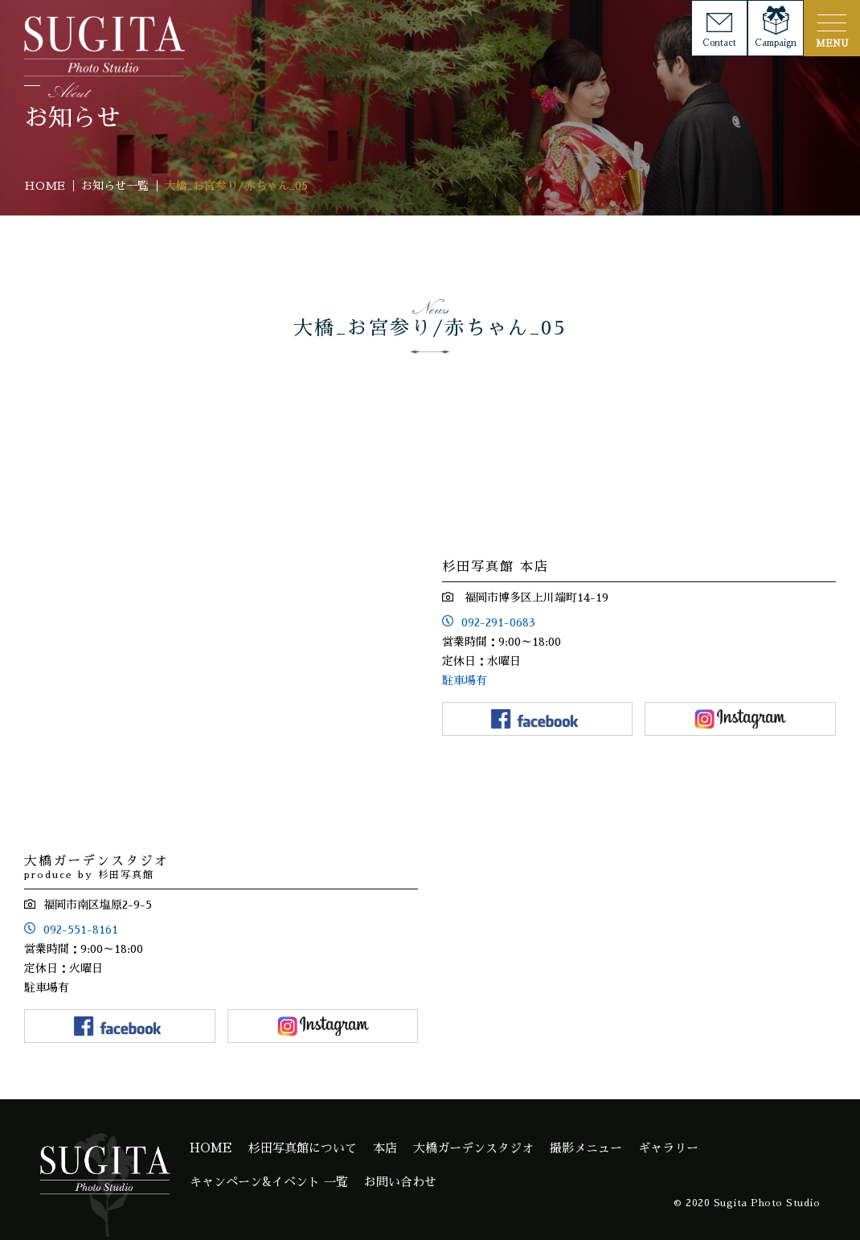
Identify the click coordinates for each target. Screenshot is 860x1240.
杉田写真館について (302, 1148)
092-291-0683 (498, 622)
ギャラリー (668, 1148)
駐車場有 (464, 680)
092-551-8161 (80, 929)
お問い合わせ (400, 1182)
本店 (385, 1148)
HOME (211, 1148)
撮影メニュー (586, 1148)
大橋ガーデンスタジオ (473, 1148)
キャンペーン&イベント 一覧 (269, 1182)
